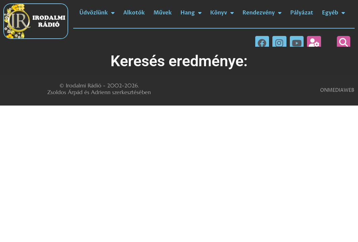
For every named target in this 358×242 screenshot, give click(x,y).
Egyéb (333, 13)
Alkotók (134, 12)
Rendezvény (261, 13)
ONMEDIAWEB (337, 90)
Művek (162, 12)
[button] (343, 42)
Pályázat (301, 12)
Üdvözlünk (97, 13)
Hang (190, 13)
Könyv (222, 13)
